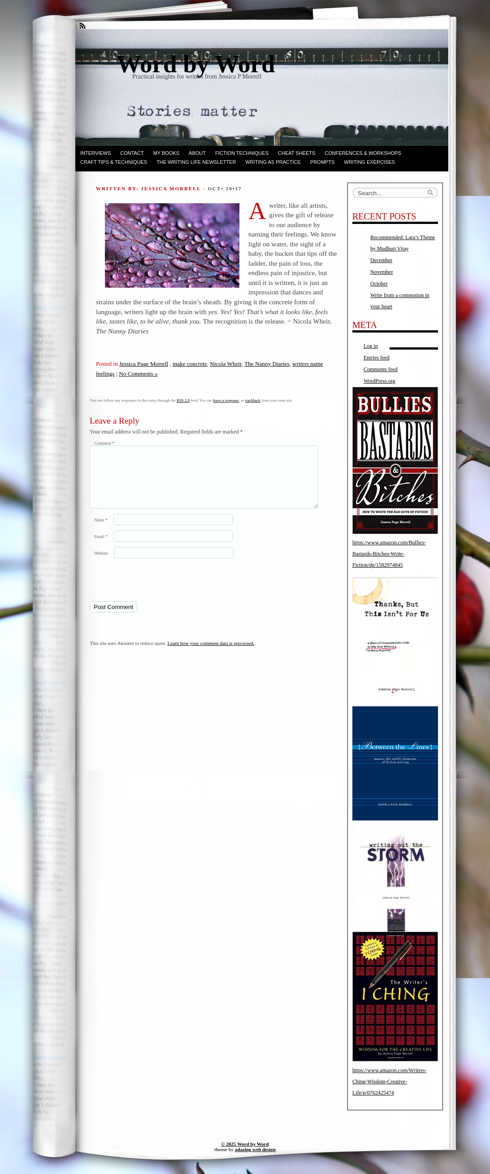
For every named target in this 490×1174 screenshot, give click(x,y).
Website (101, 563)
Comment (104, 443)
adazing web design (255, 1149)
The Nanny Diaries (266, 363)
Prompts (322, 162)
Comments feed (381, 369)
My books (166, 153)
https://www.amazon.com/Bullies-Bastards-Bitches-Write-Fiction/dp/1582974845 (389, 553)
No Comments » (138, 373)
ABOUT (197, 153)
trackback (252, 400)
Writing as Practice (272, 162)
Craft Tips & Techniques (113, 162)
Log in (371, 346)
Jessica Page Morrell (143, 363)
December (381, 260)
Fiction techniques (242, 153)
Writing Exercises (369, 162)
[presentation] (151, 590)
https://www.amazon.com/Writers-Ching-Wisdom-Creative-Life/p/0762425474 (389, 1081)
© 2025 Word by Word (245, 1144)
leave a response (226, 400)
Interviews (95, 153)
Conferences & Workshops (363, 153)
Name (101, 530)
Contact (131, 153)
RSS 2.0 (183, 400)
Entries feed (377, 358)
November (381, 272)
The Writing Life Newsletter (196, 162)
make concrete (190, 363)
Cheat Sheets (296, 153)
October (379, 283)
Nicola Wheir (226, 363)
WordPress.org (379, 381)
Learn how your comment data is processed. (211, 654)
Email (101, 547)
